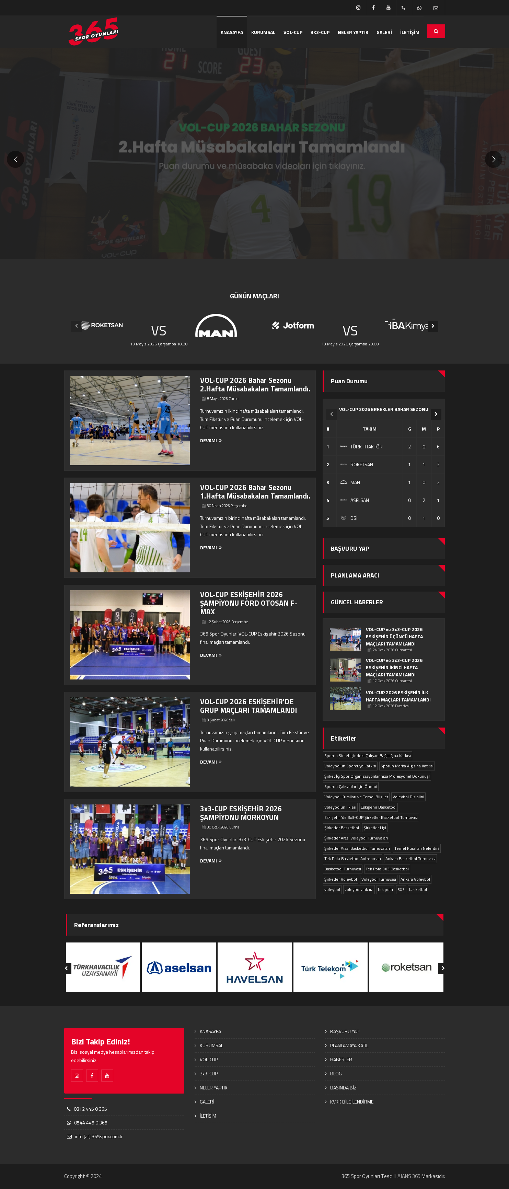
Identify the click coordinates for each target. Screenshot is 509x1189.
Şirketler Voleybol (340, 879)
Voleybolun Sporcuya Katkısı (350, 766)
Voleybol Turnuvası (378, 879)
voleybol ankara (359, 889)
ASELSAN (354, 500)
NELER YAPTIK (353, 32)
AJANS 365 (408, 1176)
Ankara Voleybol (415, 879)
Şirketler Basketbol (341, 827)
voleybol (332, 889)
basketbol (418, 889)
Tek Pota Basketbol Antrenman (352, 858)
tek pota (385, 889)
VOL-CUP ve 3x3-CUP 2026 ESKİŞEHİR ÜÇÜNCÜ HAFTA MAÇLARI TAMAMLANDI (394, 636)
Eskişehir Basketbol (378, 807)
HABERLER (341, 1059)
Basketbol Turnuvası (342, 869)
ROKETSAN (356, 464)
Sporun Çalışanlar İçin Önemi (350, 786)
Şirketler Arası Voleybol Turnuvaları (356, 838)
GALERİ (384, 32)
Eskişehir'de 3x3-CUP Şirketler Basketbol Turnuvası (371, 817)
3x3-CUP (320, 32)
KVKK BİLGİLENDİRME (351, 1101)
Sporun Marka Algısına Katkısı (407, 766)
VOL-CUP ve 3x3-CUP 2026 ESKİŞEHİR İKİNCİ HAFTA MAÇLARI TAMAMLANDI (394, 667)
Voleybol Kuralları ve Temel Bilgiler (356, 796)
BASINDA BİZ (343, 1087)
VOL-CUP (293, 32)
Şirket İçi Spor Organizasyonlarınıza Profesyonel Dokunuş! (377, 776)
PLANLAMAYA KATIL (349, 1045)
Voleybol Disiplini (408, 796)
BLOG (336, 1073)
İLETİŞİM (409, 32)
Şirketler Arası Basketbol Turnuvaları (357, 848)
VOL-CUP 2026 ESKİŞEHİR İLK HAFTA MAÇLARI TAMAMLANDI (398, 696)
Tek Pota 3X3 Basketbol (387, 869)
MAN (350, 482)
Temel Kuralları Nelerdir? (416, 848)
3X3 (401, 889)
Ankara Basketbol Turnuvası (410, 858)
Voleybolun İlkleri (340, 807)
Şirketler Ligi (374, 827)
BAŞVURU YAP (350, 548)
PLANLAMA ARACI (355, 575)
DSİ (348, 518)
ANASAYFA (232, 32)
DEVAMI (211, 440)
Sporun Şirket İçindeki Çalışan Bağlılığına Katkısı (367, 755)
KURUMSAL (263, 32)
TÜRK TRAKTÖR (361, 446)
